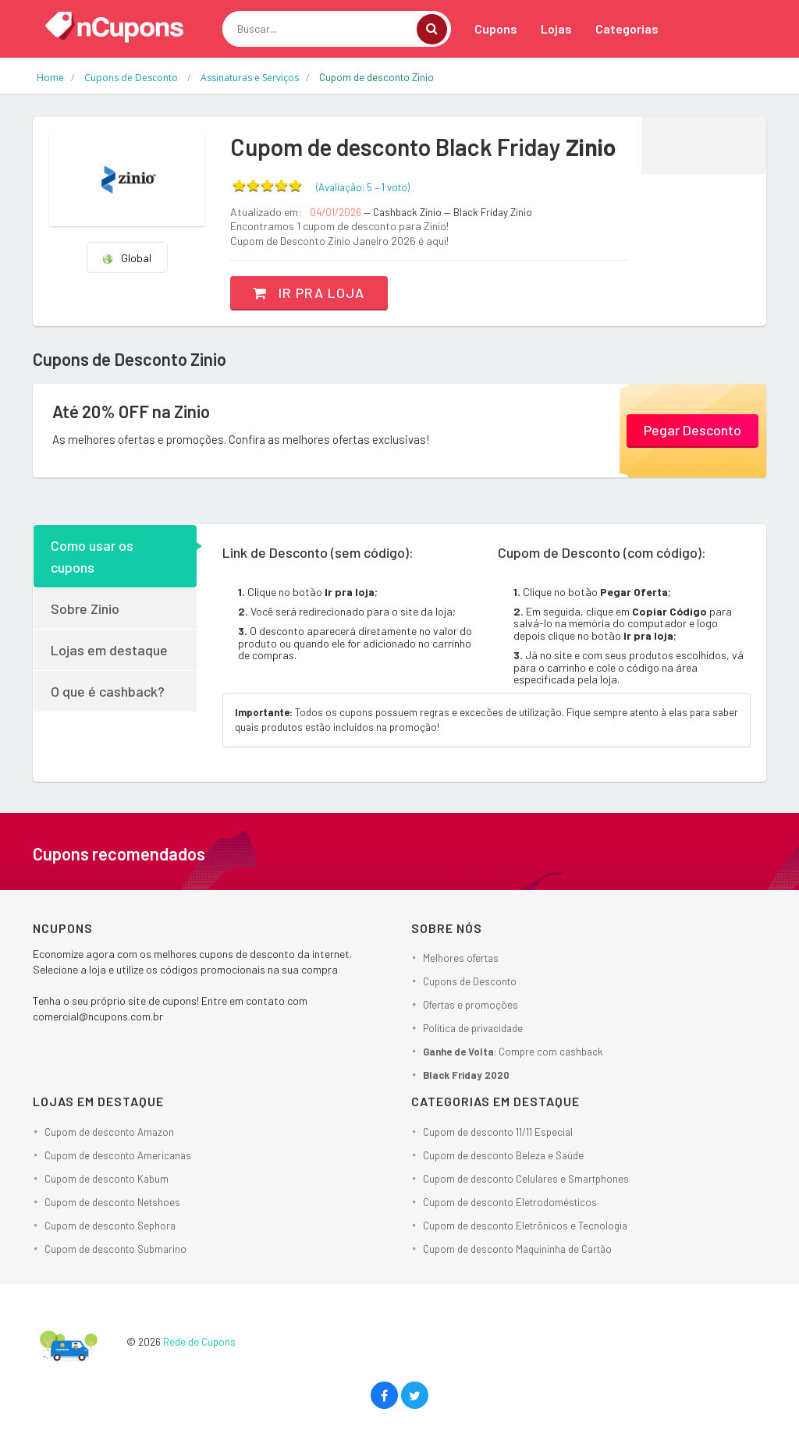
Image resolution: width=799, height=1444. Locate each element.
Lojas (556, 28)
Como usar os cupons (92, 556)
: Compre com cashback (513, 1051)
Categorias (627, 28)
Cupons (495, 28)
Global (126, 257)
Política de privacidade (473, 1028)
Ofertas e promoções (470, 1005)
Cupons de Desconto (470, 981)
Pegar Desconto (692, 429)
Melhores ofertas (461, 958)
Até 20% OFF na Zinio (131, 411)
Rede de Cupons (199, 1342)
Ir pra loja (309, 292)
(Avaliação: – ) (363, 187)
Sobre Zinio (85, 608)
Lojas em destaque (109, 649)
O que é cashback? (108, 691)
